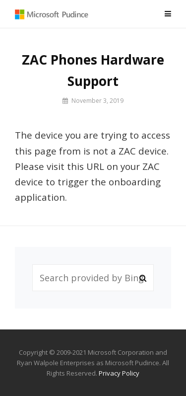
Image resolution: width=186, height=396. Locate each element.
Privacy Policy (119, 373)
